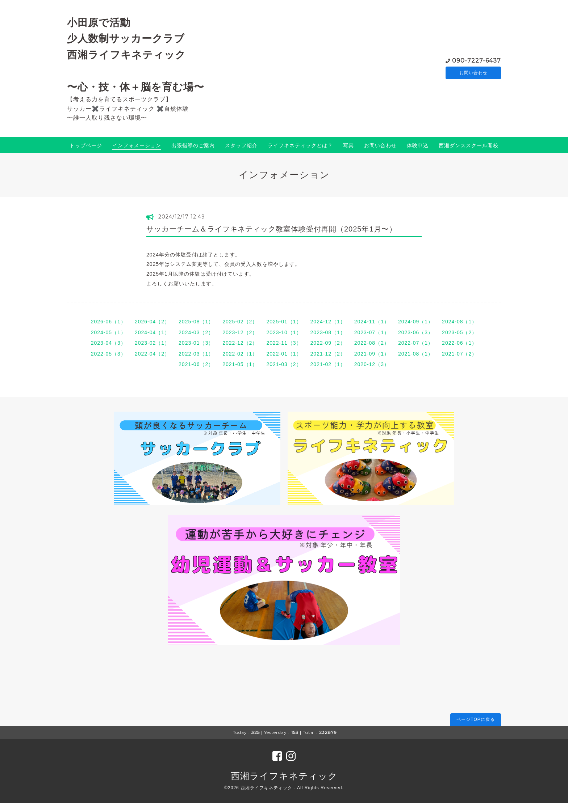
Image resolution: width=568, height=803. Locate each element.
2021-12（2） (328, 354)
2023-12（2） (240, 332)
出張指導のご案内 (193, 145)
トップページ (86, 145)
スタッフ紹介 (241, 145)
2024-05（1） (108, 332)
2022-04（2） (152, 354)
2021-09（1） (371, 354)
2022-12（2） (240, 343)
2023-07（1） (371, 332)
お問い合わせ (473, 73)
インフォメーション (136, 145)
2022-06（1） (459, 343)
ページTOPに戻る (475, 719)
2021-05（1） (240, 364)
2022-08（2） (371, 343)
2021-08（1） (415, 354)
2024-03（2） (196, 332)
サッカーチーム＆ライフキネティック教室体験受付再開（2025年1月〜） (271, 229)
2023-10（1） (283, 332)
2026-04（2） (152, 321)
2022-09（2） (328, 343)
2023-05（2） (459, 332)
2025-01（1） (283, 321)
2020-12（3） (371, 364)
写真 (348, 145)
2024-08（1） (459, 321)
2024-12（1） (328, 321)
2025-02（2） (240, 321)
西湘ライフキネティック (284, 776)
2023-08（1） (328, 332)
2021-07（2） (459, 354)
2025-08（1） (196, 321)
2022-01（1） (283, 354)
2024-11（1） (371, 321)
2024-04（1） (152, 332)
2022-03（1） (196, 354)
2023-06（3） (415, 332)
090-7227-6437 (476, 59)
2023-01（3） (196, 343)
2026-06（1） (108, 321)
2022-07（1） (415, 343)
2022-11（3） (283, 343)
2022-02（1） (240, 354)
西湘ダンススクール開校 (468, 145)
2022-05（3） (108, 354)
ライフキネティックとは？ (300, 145)
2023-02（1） (152, 343)
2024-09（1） (415, 321)
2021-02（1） (328, 364)
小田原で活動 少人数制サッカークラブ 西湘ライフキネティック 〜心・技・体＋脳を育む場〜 (135, 54)
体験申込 (418, 145)
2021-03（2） (283, 364)
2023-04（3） (108, 343)
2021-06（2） (196, 364)
